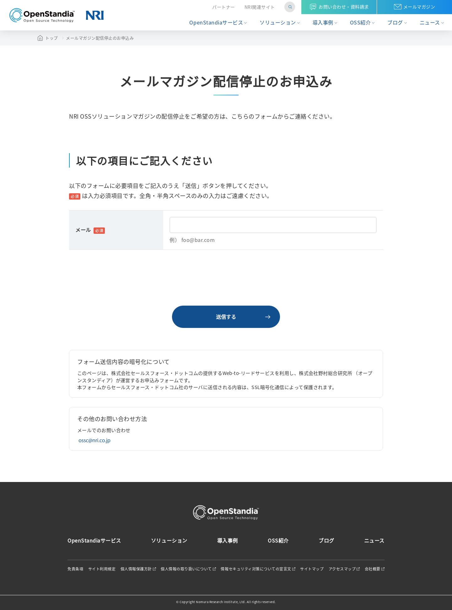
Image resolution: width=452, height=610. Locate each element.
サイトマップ (312, 568)
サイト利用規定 (102, 568)
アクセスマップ (342, 568)
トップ (51, 38)
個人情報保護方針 (136, 568)
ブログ (395, 22)
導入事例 (323, 22)
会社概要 (372, 568)
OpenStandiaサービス (216, 22)
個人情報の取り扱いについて (186, 568)
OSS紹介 (360, 22)
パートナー (223, 7)
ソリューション (278, 22)
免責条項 (75, 568)
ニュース (430, 22)
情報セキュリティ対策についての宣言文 (256, 568)
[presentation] (226, 277)
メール (90, 229)
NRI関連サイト (260, 7)
